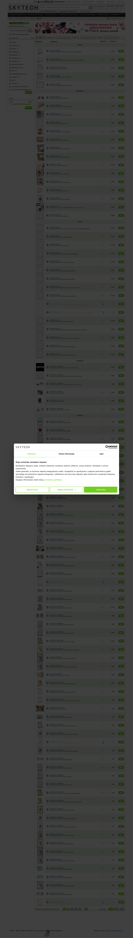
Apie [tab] (102, 454)
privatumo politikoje (53, 480)
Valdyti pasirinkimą (66, 490)
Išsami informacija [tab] (66, 454)
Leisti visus (101, 490)
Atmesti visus (32, 490)
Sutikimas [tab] (31, 454)
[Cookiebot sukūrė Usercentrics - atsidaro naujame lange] (107, 447)
